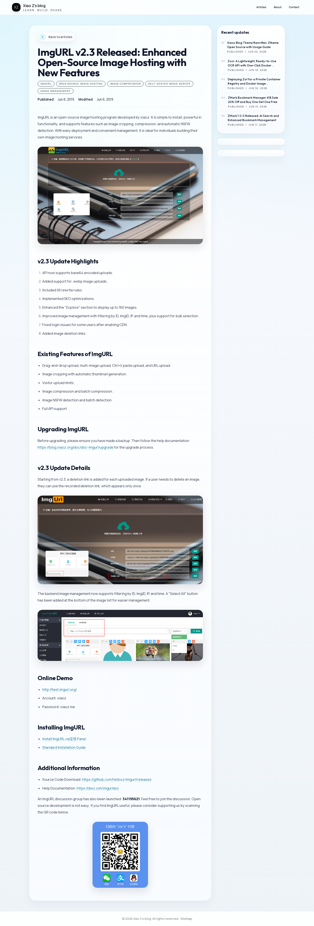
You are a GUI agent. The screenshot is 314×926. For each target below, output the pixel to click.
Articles (261, 7)
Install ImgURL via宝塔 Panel (64, 739)
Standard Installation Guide (64, 747)
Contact (294, 7)
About (278, 7)
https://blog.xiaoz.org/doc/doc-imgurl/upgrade (75, 447)
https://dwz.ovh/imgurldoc (98, 788)
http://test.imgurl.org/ (59, 689)
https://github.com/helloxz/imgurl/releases (116, 779)
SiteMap (186, 919)
